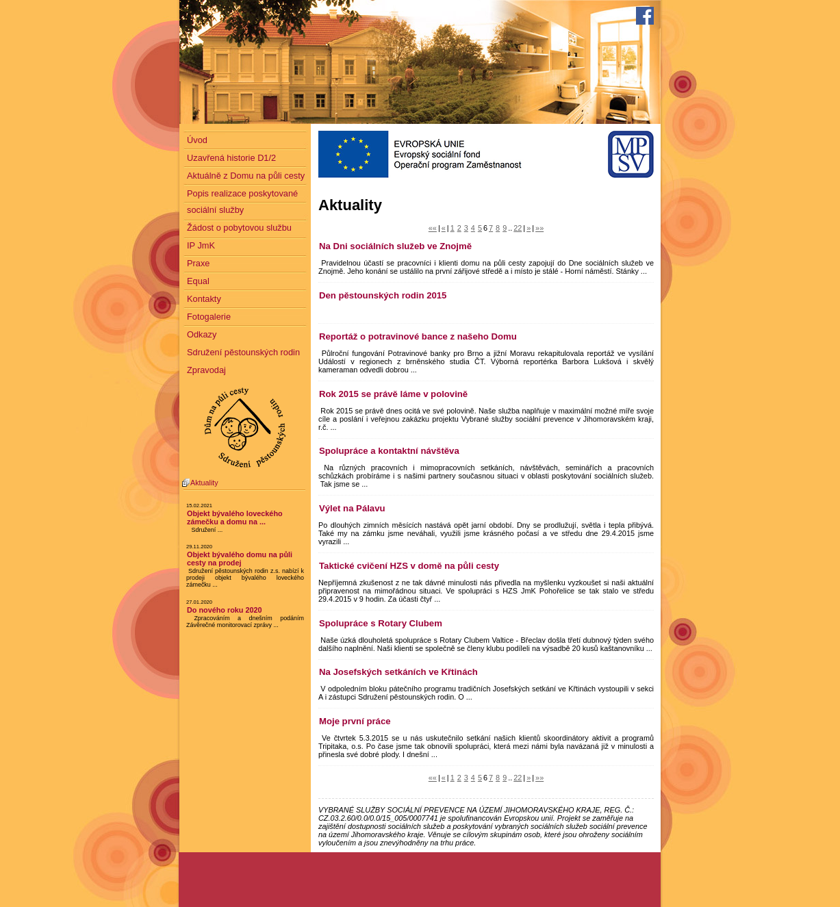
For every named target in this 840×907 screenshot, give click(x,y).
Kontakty (204, 299)
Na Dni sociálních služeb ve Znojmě (395, 246)
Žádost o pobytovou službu (239, 227)
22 (517, 228)
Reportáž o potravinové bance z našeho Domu (418, 336)
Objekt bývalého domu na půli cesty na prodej (239, 558)
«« (433, 228)
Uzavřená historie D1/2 (231, 158)
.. (510, 228)
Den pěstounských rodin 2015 (382, 295)
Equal (198, 281)
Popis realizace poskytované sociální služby (242, 201)
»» (539, 228)
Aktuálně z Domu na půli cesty (246, 175)
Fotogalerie (209, 316)
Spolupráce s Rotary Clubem (380, 623)
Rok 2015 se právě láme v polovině (393, 394)
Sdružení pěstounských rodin (243, 352)
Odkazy (201, 334)
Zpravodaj (206, 370)
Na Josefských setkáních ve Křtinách (398, 672)
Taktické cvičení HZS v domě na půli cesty (409, 566)
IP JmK (201, 245)
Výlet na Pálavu (352, 508)
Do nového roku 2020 (224, 610)
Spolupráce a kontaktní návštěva (389, 451)
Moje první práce (355, 721)
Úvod (197, 140)
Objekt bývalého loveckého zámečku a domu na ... (235, 517)
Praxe (198, 263)
